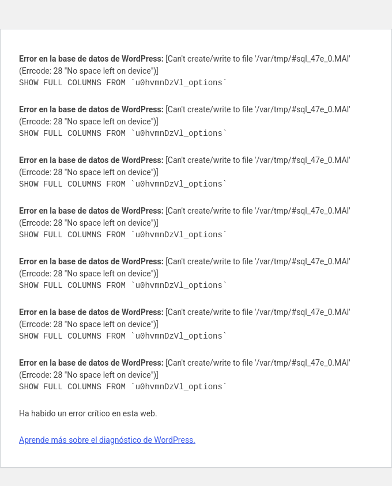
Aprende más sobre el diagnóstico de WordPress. (107, 440)
